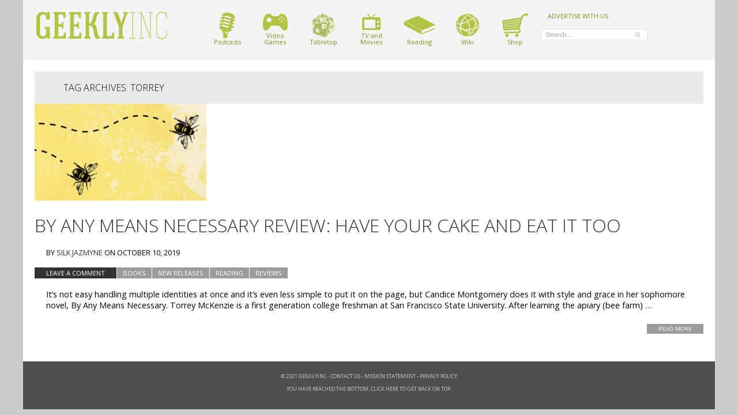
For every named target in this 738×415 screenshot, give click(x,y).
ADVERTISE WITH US (578, 16)
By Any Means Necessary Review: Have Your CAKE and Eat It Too (328, 225)
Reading (419, 29)
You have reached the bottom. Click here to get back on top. (369, 389)
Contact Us (345, 376)
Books (134, 273)
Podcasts (227, 29)
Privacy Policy (438, 376)
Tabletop (323, 29)
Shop (515, 29)
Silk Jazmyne (80, 252)
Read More (675, 329)
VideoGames (275, 29)
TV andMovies (371, 29)
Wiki (467, 29)
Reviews (268, 273)
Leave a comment (75, 273)
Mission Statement (390, 376)
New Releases (181, 273)
